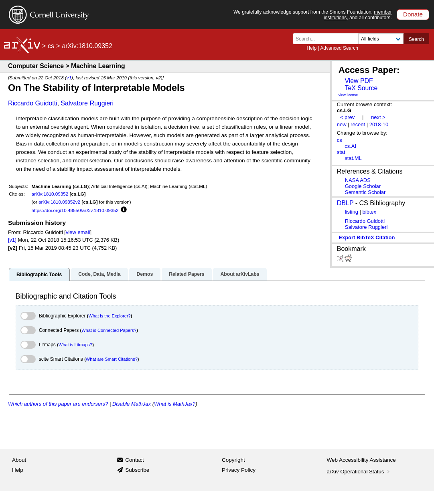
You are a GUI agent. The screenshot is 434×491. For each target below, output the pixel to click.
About (19, 460)
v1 (69, 77)
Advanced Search (339, 48)
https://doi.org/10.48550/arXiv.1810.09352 (75, 210)
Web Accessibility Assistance (361, 460)
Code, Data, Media (99, 274)
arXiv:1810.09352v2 (59, 201)
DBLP (345, 203)
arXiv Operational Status (359, 472)
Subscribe (137, 470)
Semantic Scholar (365, 192)
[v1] (12, 240)
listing (351, 212)
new (342, 124)
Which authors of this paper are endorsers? (58, 404)
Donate (413, 14)
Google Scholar (363, 186)
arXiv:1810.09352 (50, 193)
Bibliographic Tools (39, 274)
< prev (347, 117)
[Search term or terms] (328, 38)
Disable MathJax (131, 404)
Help (311, 48)
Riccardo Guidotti (32, 103)
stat (341, 152)
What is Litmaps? (75, 344)
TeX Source (361, 88)
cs (51, 45)
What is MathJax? (174, 404)
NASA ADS (358, 180)
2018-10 (379, 124)
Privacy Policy (239, 470)
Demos (144, 274)
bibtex (369, 212)
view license (348, 95)
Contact (134, 460)
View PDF (359, 80)
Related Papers (186, 274)
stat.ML (353, 158)
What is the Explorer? (110, 315)
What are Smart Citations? (112, 359)
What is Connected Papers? (108, 330)
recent (358, 124)
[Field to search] (381, 38)
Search (416, 39)
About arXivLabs (239, 274)
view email (78, 232)
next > (378, 117)
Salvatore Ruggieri (87, 103)
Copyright (233, 460)
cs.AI (350, 146)
